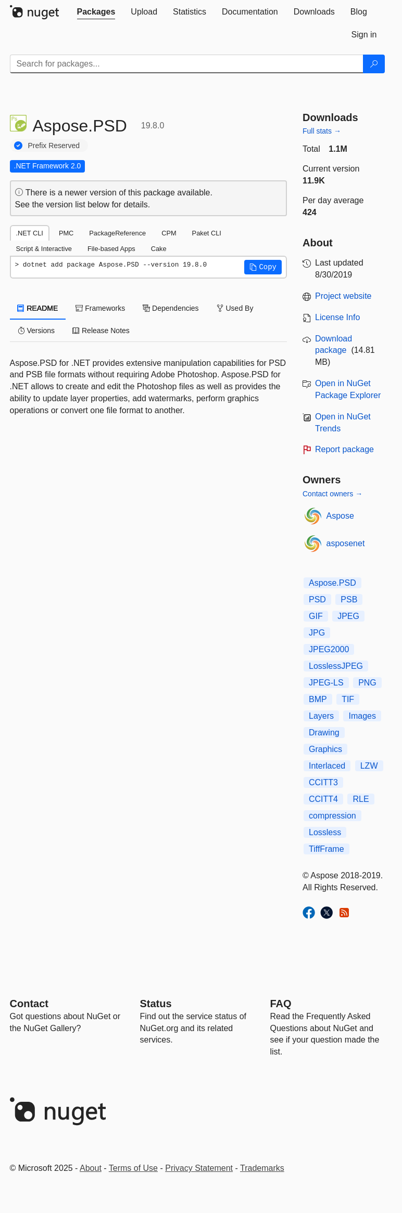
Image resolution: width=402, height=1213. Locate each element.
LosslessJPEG (336, 666)
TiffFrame (326, 849)
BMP (318, 699)
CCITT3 (323, 782)
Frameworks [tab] (100, 308)
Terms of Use (133, 1168)
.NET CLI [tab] (29, 233)
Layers (321, 715)
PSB (349, 599)
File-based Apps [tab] (111, 249)
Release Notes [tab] (101, 330)
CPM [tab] (168, 233)
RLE (361, 799)
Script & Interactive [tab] (44, 249)
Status (156, 1003)
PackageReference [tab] (117, 233)
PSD (317, 599)
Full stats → (322, 131)
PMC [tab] (66, 233)
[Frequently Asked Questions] (281, 1003)
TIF (348, 699)
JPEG (348, 616)
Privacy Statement (199, 1168)
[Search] (374, 64)
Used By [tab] (235, 308)
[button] (263, 267)
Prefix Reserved (54, 145)
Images (361, 715)
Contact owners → (332, 494)
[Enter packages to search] (186, 64)
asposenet (345, 543)
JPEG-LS (326, 682)
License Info (337, 317)
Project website (343, 296)
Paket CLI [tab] (206, 233)
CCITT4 (323, 799)
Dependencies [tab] (170, 308)
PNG (367, 682)
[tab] (96, 12)
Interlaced (327, 765)
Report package (344, 449)
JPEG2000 (329, 649)
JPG (317, 632)
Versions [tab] (36, 330)
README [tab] (38, 308)
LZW (369, 765)
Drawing (324, 732)
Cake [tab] (159, 249)
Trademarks (262, 1168)
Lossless (325, 832)
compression (332, 815)
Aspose (340, 515)
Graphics (325, 749)
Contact (29, 1003)
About (91, 1168)
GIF (316, 616)
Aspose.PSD (332, 582)
